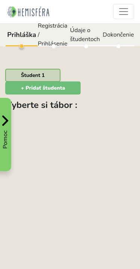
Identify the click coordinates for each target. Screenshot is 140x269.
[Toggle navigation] (123, 11)
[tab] (32, 75)
